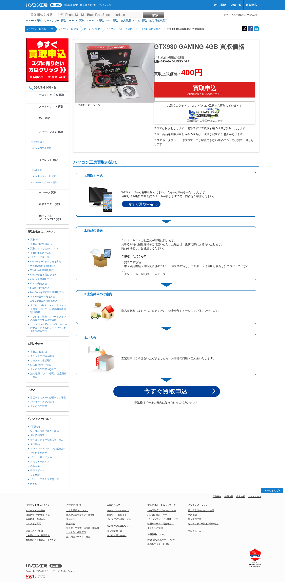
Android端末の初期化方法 (43, 301)
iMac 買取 (112, 20)
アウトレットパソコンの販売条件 (48, 448)
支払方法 (70, 519)
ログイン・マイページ (118, 510)
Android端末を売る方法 (42, 296)
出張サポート (37, 470)
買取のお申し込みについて (44, 248)
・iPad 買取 (36, 170)
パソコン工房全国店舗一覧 (44, 479)
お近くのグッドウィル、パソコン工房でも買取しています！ (204, 113)
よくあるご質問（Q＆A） (43, 369)
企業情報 (35, 475)
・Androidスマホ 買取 (40, 148)
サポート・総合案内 (35, 510)
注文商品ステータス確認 (78, 536)
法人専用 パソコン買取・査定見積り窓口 (144, 20)
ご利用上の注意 (38, 453)
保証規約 (35, 444)
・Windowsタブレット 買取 (43, 182)
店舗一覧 (235, 5)
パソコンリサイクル (41, 457)
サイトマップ (254, 496)
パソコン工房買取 (68, 29)
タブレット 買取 (48, 160)
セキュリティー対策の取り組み (47, 439)
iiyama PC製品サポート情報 (161, 540)
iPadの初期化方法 (39, 288)
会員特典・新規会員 (35, 519)
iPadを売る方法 (38, 283)
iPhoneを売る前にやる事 (43, 274)
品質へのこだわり (34, 531)
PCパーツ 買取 (92, 29)
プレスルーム (194, 531)
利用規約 (35, 426)
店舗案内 (217, 496)
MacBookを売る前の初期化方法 (47, 292)
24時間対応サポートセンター (161, 510)
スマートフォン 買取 (51, 131)
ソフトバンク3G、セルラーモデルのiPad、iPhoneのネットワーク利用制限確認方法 (48, 328)
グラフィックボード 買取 (119, 29)
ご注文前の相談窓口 (41, 360)
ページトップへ (272, 490)
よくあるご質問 (38, 406)
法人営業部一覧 (114, 531)
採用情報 (228, 496)
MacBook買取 (34, 20)
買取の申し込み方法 (41, 252)
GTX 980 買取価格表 (150, 29)
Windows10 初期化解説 (42, 266)
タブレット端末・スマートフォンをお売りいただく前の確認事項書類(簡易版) (48, 308)
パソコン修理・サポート (159, 515)
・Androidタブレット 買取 (43, 176)
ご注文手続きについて (77, 510)
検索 (153, 15)
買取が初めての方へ (41, 244)
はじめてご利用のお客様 (38, 515)
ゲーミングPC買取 (55, 20)
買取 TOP (35, 239)
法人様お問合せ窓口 (41, 364)
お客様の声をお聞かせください (41, 540)
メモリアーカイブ (39, 461)
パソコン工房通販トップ (40, 29)
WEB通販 (220, 5)
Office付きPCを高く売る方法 (45, 261)
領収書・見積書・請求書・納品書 (82, 528)
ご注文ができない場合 (42, 401)
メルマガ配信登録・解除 (119, 519)
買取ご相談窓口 (38, 351)
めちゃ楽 (35, 466)
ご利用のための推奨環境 (38, 535)
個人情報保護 (37, 435)
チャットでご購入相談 (42, 356)
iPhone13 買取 (95, 20)
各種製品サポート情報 (158, 544)
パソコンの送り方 (39, 257)
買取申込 (251, 5)
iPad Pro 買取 (76, 20)
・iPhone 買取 (37, 141)
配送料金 (70, 523)
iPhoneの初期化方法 (41, 279)
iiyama (33, 483)
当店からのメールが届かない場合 (48, 397)
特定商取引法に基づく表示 (44, 431)
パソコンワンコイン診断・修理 (162, 519)
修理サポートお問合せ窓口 (160, 523)
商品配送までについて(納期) (80, 515)
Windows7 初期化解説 (42, 270)
